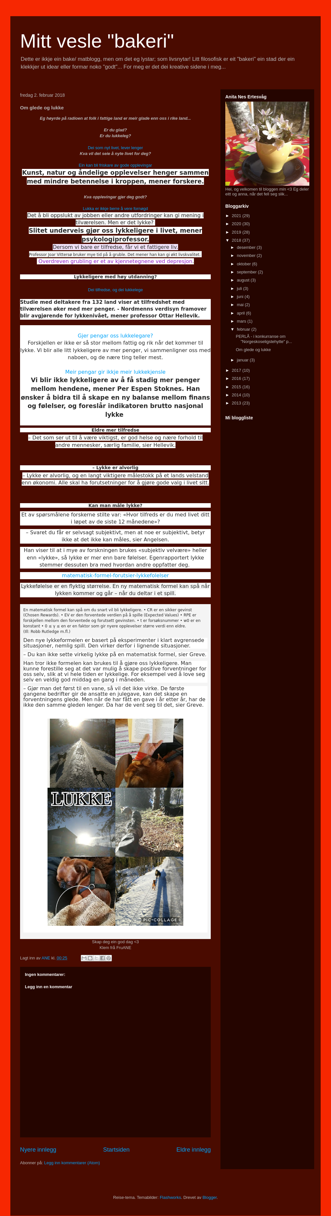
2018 (237, 240)
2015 (237, 386)
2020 (237, 223)
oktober (244, 263)
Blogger (209, 1197)
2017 (237, 370)
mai (241, 304)
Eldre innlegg (193, 1149)
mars (242, 321)
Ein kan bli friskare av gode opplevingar (115, 165)
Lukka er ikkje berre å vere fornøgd (115, 208)
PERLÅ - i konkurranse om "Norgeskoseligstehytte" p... (264, 339)
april (241, 313)
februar (244, 329)
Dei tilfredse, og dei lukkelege (115, 289)
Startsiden (116, 1149)
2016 (237, 378)
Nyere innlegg (38, 1149)
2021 (237, 215)
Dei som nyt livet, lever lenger (115, 147)
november (247, 255)
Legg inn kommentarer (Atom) (72, 1162)
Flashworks (170, 1197)
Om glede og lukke (253, 349)
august (244, 280)
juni (241, 296)
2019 (237, 232)
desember (247, 247)
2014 (237, 394)
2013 (237, 403)
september (247, 272)
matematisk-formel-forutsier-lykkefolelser (115, 575)
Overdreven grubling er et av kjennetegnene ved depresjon (115, 261)
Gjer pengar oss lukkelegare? (115, 336)
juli (240, 288)
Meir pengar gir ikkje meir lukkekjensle (115, 372)
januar (243, 360)
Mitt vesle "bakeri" (97, 41)
